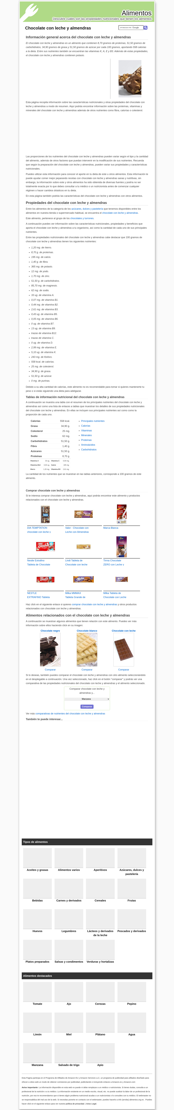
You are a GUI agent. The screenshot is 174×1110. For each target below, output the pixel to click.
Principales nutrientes (93, 421)
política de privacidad (75, 1104)
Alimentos (137, 13)
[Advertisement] (68, 79)
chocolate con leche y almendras (120, 213)
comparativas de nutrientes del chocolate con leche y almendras (70, 713)
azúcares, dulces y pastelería (87, 208)
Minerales (86, 435)
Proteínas (86, 440)
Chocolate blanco (87, 630)
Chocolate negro (50, 630)
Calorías (85, 425)
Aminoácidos (88, 444)
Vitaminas (86, 430)
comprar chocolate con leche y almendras (94, 604)
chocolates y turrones (82, 218)
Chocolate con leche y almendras (58, 28)
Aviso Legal (91, 1104)
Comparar (50, 669)
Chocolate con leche (124, 630)
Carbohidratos (89, 449)
